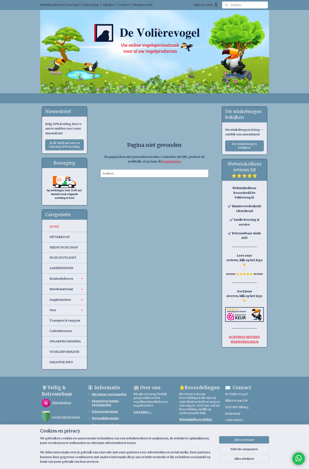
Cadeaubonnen (61, 331)
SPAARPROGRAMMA (65, 341)
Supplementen (67, 300)
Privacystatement (105, 411)
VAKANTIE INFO (61, 362)
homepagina (171, 161)
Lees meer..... (143, 412)
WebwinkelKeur (61, 402)
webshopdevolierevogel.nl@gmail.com (253, 426)
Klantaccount (143, 5)
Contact (123, 5)
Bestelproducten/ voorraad (59, 5)
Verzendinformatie (105, 418)
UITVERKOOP (60, 237)
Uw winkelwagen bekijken (244, 146)
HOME (54, 226)
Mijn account (206, 4)
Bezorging (91, 5)
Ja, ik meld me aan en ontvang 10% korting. (65, 144)
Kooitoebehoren (67, 279)
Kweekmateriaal (67, 289)
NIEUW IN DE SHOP (64, 247)
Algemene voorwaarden (109, 394)
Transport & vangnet (65, 320)
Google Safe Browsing (66, 417)
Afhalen (108, 5)
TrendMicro (59, 431)
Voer (67, 310)
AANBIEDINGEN (61, 268)
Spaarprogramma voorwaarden (105, 403)
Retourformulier (103, 435)
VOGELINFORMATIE (64, 352)
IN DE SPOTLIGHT (63, 257)
